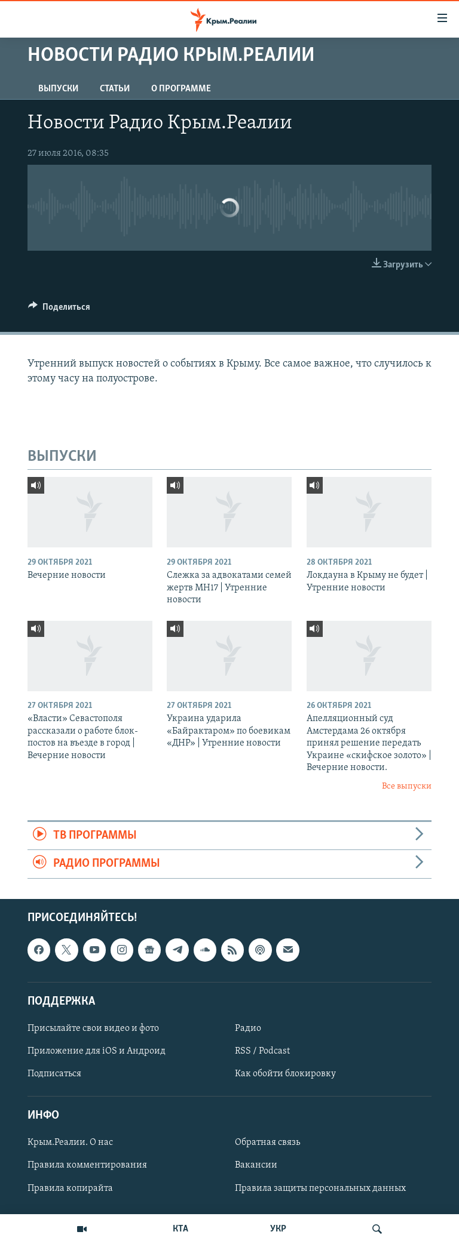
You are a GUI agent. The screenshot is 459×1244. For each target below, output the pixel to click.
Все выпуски (407, 786)
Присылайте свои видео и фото (93, 1028)
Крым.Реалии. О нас (70, 1142)
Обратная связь (267, 1142)
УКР (278, 1229)
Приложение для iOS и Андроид (96, 1051)
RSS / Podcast (262, 1051)
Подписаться (54, 1074)
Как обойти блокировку (285, 1074)
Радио (248, 1028)
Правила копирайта (70, 1188)
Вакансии (256, 1165)
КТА (180, 1229)
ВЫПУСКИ (58, 89)
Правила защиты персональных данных (320, 1188)
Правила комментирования (87, 1165)
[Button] (59, 309)
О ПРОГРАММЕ (181, 89)
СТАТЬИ (115, 89)
